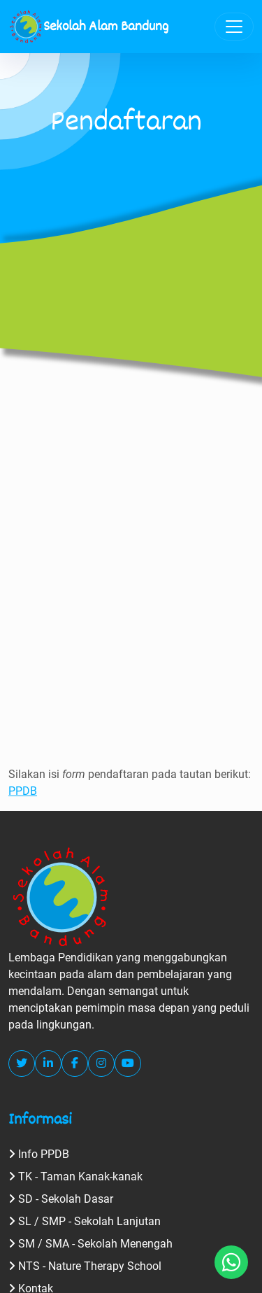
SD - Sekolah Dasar (60, 1199)
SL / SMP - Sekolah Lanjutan (84, 1221)
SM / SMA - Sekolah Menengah (90, 1243)
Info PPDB (38, 1154)
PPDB (22, 791)
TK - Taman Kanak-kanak (75, 1176)
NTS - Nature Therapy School (84, 1266)
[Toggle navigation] (234, 27)
